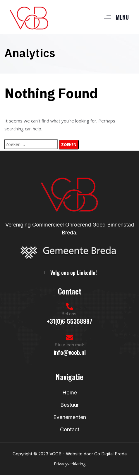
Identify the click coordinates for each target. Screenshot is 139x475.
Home (69, 392)
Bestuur (69, 405)
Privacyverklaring (69, 464)
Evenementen (69, 417)
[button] (114, 17)
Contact (69, 429)
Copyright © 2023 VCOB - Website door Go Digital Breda (70, 454)
